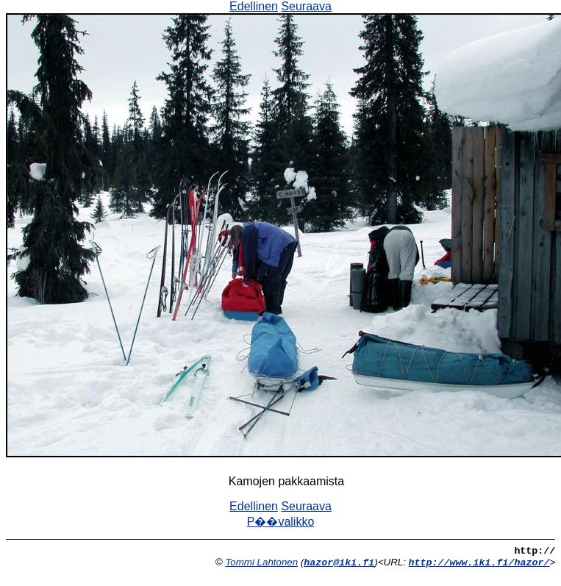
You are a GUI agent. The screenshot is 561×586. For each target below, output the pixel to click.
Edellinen (253, 6)
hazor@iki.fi (339, 562)
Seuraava (306, 6)
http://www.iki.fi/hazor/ (479, 562)
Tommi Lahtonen (261, 562)
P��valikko (281, 521)
